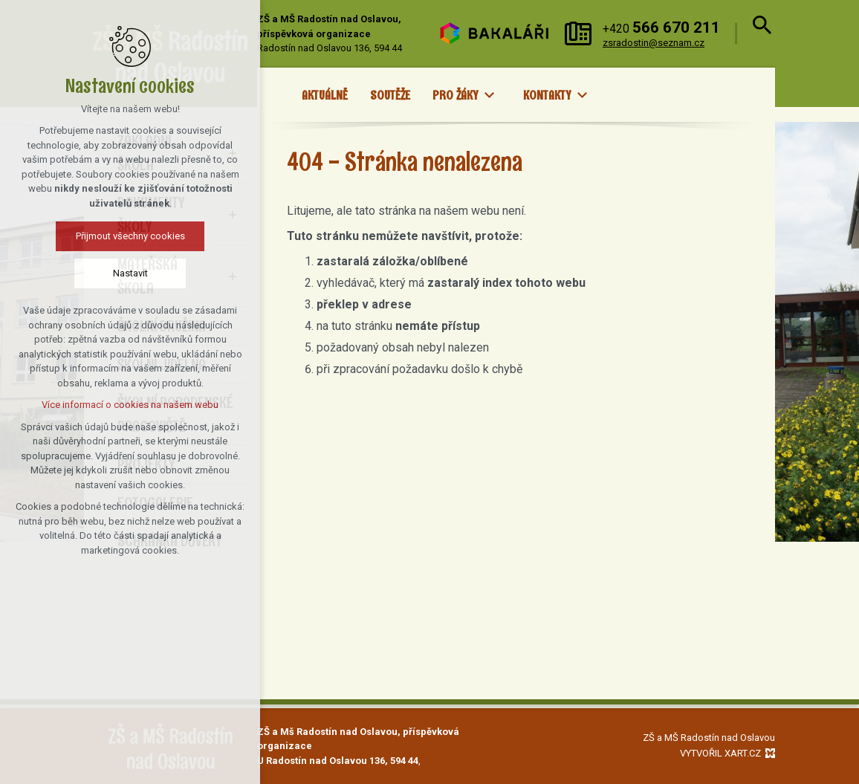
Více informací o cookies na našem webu (120, 404)
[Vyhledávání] (759, 33)
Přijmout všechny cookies (120, 236)
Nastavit (120, 273)
